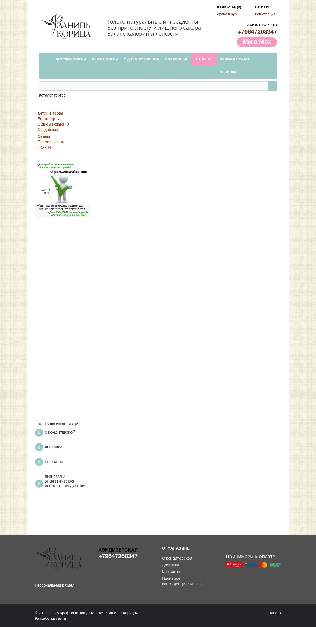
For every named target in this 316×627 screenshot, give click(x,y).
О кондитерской (177, 558)
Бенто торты (49, 119)
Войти (262, 7)
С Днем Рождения (53, 124)
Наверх (273, 613)
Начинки (45, 147)
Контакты (171, 571)
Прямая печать (51, 142)
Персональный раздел (54, 585)
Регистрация (265, 14)
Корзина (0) (229, 7)
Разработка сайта (50, 618)
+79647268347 (257, 32)
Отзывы (44, 136)
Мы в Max (257, 42)
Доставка (170, 564)
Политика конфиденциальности (182, 581)
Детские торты (50, 113)
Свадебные (48, 129)
